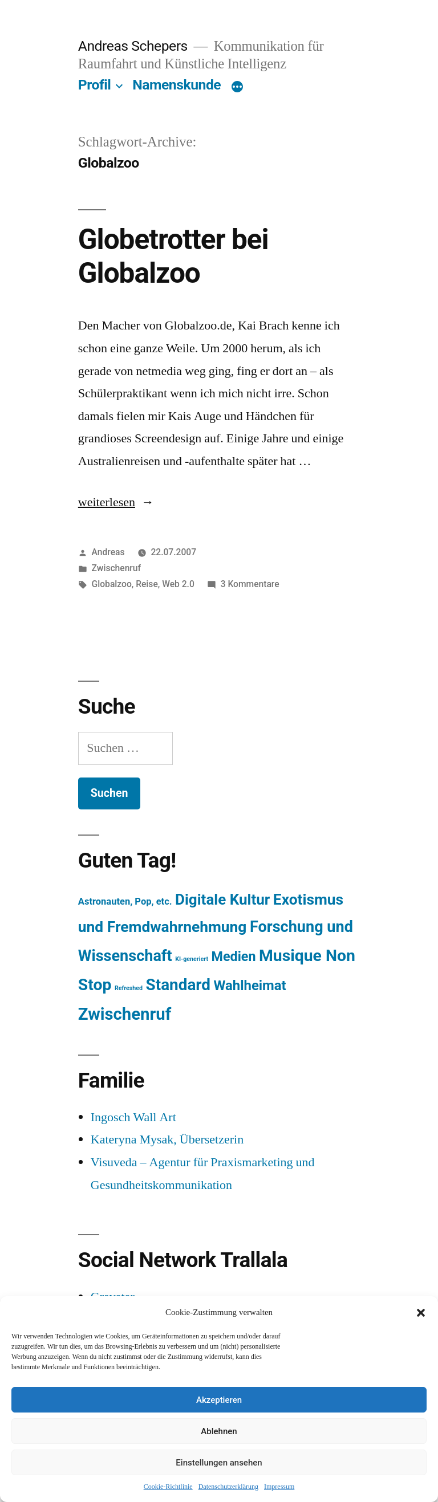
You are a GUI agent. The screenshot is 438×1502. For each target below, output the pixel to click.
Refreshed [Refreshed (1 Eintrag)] (129, 988)
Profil (94, 84)
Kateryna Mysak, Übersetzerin (167, 1139)
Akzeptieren (219, 1400)
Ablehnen (219, 1431)
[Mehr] (237, 87)
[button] (421, 1312)
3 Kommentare (250, 584)
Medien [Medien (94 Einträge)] (234, 956)
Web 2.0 (178, 584)
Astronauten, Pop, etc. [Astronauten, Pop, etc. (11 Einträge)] (125, 901)
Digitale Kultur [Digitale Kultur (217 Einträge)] (222, 899)
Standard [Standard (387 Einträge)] (178, 984)
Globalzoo (112, 584)
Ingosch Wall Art (133, 1117)
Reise (147, 584)
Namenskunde (176, 84)
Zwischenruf (116, 568)
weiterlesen (111, 502)
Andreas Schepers (134, 46)
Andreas (108, 552)
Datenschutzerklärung (228, 1487)
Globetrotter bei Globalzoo (173, 256)
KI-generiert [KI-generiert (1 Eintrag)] (191, 959)
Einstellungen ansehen (219, 1463)
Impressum (279, 1487)
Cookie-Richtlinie (168, 1487)
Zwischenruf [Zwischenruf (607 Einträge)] (124, 1014)
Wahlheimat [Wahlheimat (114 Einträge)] (249, 986)
